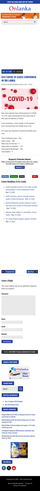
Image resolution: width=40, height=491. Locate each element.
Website (4, 334)
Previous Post (10, 271)
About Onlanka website (15, 483)
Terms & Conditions (20, 486)
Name (3, 319)
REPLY (35, 176)
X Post (22, 176)
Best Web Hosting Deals (12, 404)
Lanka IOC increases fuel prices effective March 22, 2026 (18, 437)
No (14, 71)
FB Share (5, 176)
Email (3, 326)
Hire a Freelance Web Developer (14, 401)
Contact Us (28, 483)
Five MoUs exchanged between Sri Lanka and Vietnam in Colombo (18, 415)
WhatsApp (14, 176)
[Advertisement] (20, 47)
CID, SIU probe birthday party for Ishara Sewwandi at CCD (18, 421)
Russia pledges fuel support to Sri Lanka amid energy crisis (18, 426)
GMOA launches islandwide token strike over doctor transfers (18, 431)
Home (6, 352)
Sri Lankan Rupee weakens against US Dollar (21, 219)
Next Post (31, 271)
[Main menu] (19, 22)
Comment (19, 71)
